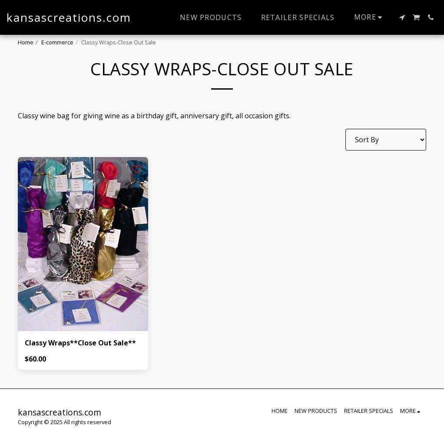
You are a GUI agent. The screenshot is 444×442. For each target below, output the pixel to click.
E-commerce (57, 42)
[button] (401, 17)
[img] (83, 244)
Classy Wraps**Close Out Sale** (81, 343)
